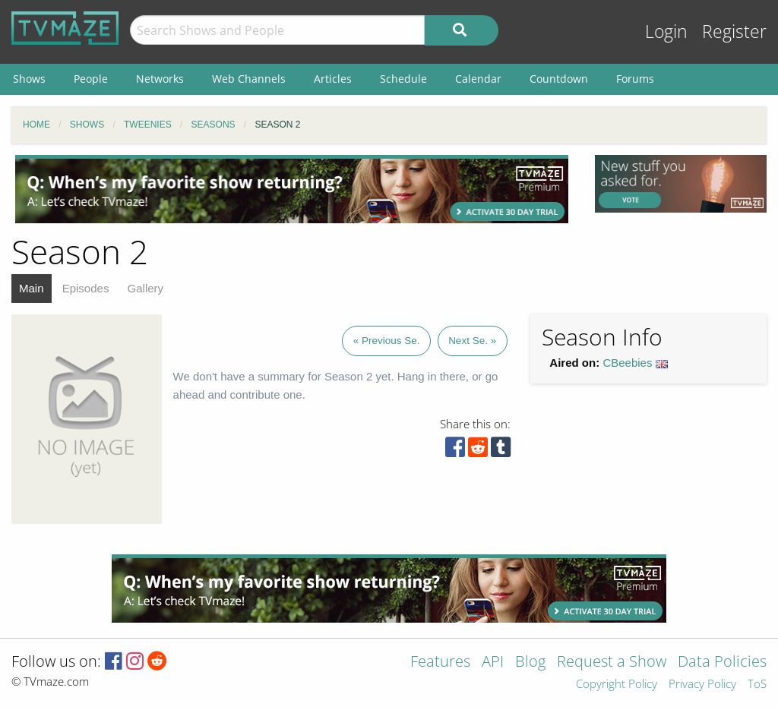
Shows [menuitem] (29, 78)
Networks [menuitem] (160, 78)
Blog (530, 662)
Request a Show (611, 662)
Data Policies (722, 662)
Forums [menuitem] (635, 78)
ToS (757, 684)
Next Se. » (472, 340)
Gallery (146, 288)
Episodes (85, 288)
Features (440, 662)
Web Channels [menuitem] (249, 78)
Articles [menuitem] (333, 78)
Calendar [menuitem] (478, 78)
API (493, 662)
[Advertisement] (291, 189)
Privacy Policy (702, 684)
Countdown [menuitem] (559, 78)
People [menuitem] (91, 78)
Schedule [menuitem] (403, 78)
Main (31, 288)
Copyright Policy (616, 684)
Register (734, 31)
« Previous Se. (386, 340)
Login (666, 31)
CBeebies (627, 362)
